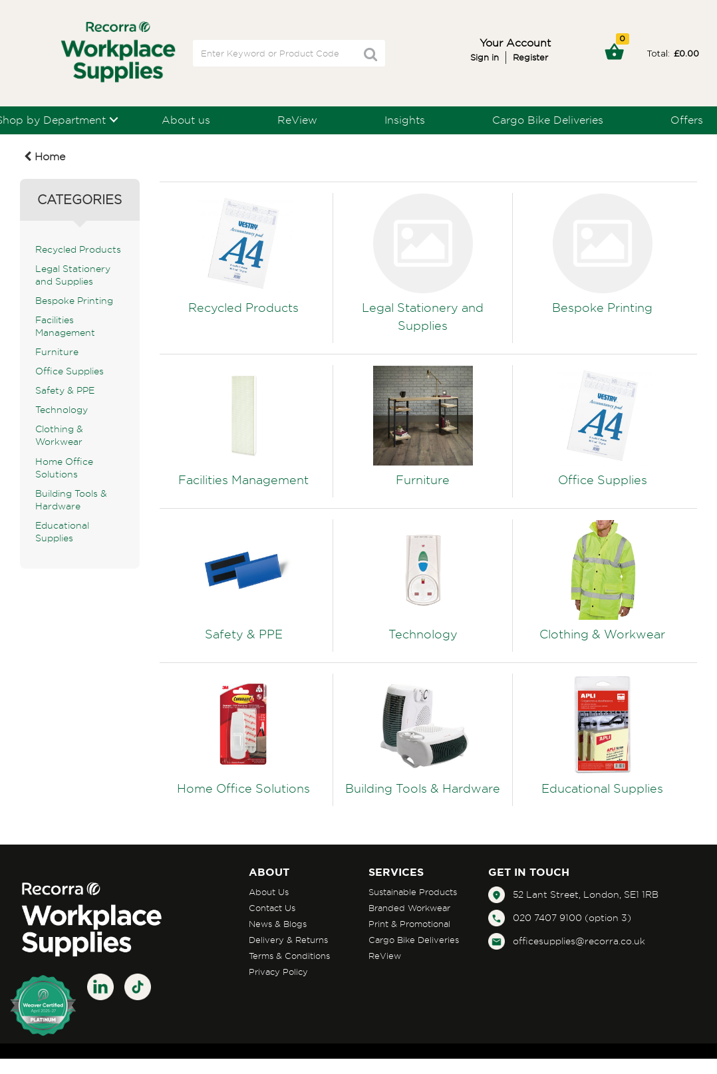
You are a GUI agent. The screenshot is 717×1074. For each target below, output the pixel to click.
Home (44, 156)
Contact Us (272, 907)
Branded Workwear (409, 907)
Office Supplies (69, 371)
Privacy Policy (278, 971)
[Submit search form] (370, 54)
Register (530, 57)
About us (186, 119)
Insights (404, 119)
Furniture (56, 351)
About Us (269, 891)
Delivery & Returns (288, 939)
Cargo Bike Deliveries (547, 119)
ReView (297, 119)
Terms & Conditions (289, 955)
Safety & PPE (64, 390)
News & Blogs (278, 923)
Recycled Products (78, 249)
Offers (686, 119)
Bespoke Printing (74, 300)
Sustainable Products (412, 891)
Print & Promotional (409, 923)
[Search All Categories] (289, 53)
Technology (61, 409)
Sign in (484, 57)
